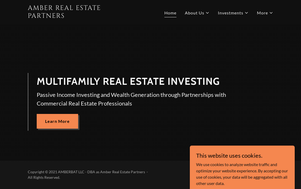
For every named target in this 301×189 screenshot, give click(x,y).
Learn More (57, 121)
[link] (71, 16)
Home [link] (170, 12)
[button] (197, 13)
